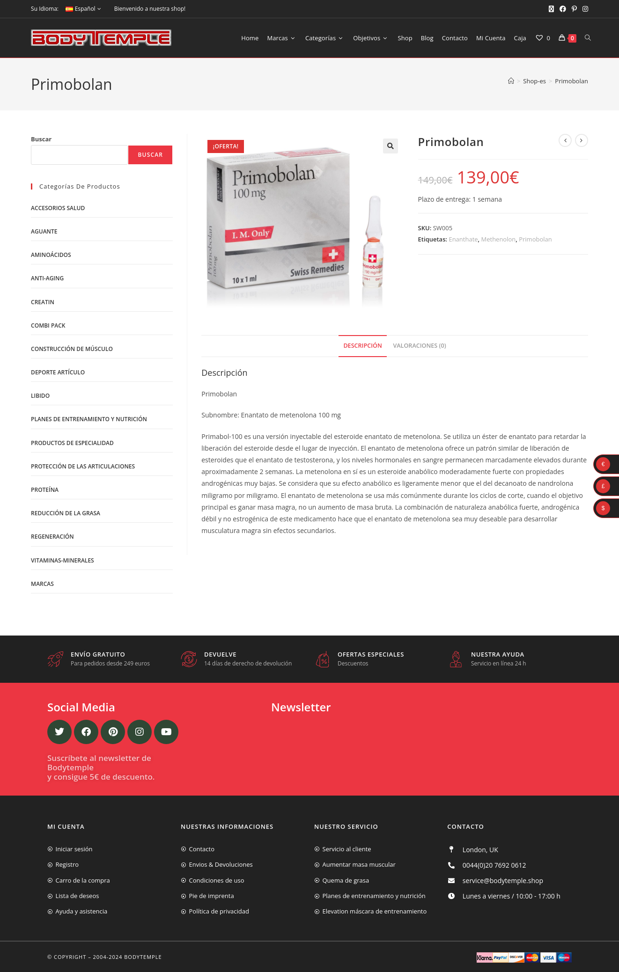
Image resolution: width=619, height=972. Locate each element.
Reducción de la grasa (65, 513)
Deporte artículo (58, 372)
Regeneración (52, 537)
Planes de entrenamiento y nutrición (89, 419)
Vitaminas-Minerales (62, 560)
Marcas (42, 584)
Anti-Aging (47, 278)
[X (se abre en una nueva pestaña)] (551, 9)
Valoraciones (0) (419, 346)
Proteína (45, 490)
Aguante (44, 231)
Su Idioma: (45, 9)
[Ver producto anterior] (565, 140)
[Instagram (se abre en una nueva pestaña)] (584, 9)
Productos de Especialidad (72, 443)
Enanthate (463, 239)
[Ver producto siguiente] (581, 140)
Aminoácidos (51, 255)
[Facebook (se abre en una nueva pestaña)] (563, 9)
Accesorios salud (58, 208)
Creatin (42, 302)
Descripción (362, 346)
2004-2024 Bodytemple (127, 956)
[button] (390, 146)
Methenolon (498, 239)
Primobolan (571, 81)
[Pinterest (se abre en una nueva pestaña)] (574, 9)
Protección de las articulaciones (83, 466)
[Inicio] (511, 81)
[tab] (362, 346)
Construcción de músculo (72, 349)
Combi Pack (48, 325)
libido (40, 396)
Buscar (41, 139)
